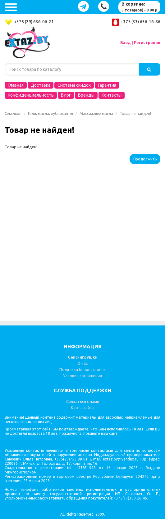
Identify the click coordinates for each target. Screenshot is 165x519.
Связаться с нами (82, 401)
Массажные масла (96, 113)
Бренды (86, 95)
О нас (82, 363)
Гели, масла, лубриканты (50, 113)
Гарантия (107, 85)
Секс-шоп (13, 113)
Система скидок (74, 85)
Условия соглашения (82, 375)
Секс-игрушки (83, 357)
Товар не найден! (135, 113)
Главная (16, 85)
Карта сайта (82, 407)
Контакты (111, 95)
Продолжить (145, 159)
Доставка (40, 85)
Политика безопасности (82, 369)
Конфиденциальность (31, 95)
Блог (66, 95)
